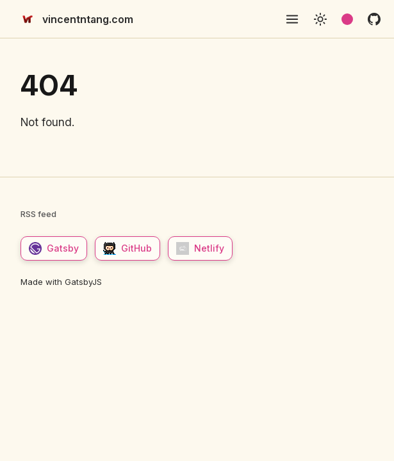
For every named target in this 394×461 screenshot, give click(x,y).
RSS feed (38, 214)
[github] (374, 19)
